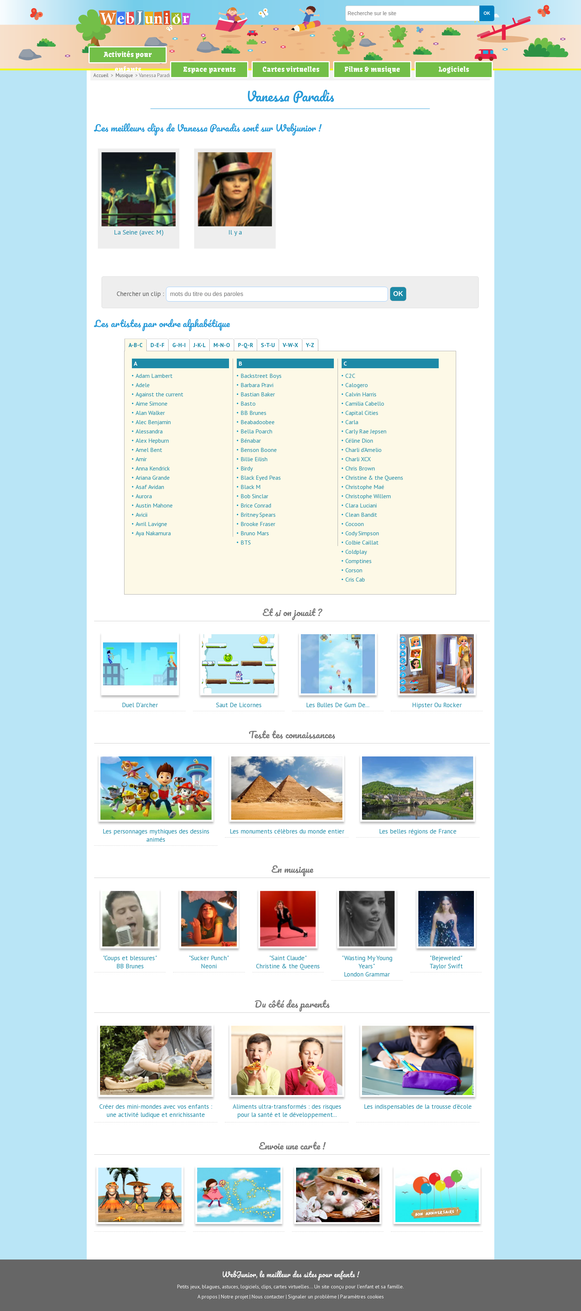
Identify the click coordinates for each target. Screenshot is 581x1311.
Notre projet (234, 1296)
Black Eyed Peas (260, 477)
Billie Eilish (254, 459)
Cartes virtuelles (290, 69)
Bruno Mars (254, 533)
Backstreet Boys (261, 375)
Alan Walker (150, 412)
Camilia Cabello (364, 403)
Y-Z (310, 345)
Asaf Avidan (150, 486)
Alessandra (149, 431)
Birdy (246, 468)
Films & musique (372, 69)
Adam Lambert (154, 375)
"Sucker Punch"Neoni (209, 958)
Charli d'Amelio (363, 449)
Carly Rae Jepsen (365, 431)
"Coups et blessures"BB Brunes (130, 958)
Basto (248, 403)
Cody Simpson (362, 533)
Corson (353, 570)
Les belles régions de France (417, 827)
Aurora (144, 496)
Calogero (356, 385)
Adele (143, 385)
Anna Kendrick (153, 468)
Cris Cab (355, 579)
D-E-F (157, 345)
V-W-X (290, 345)
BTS (245, 542)
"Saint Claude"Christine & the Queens (288, 958)
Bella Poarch (256, 431)
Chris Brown (360, 468)
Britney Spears (258, 514)
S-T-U (268, 345)
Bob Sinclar (254, 496)
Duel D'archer (140, 701)
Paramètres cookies (362, 1296)
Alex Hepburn (152, 440)
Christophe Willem (368, 496)
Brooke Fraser (257, 524)
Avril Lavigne (151, 524)
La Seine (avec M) (139, 228)
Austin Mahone (154, 505)
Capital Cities (361, 412)
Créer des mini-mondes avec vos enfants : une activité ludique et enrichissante (156, 1106)
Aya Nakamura (153, 533)
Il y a (235, 228)
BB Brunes (253, 412)
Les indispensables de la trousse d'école (417, 1102)
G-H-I (179, 345)
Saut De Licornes (239, 701)
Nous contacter (268, 1296)
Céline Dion (359, 440)
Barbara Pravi (256, 385)
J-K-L (199, 345)
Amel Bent (149, 449)
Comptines (358, 561)
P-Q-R (245, 345)
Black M (250, 486)
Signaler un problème (312, 1296)
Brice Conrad (255, 505)
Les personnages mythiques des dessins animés (156, 831)
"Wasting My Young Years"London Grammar (366, 962)
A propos (207, 1296)
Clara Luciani (361, 505)
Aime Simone (151, 403)
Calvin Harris (360, 394)
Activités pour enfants (128, 62)
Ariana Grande (153, 477)
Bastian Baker (257, 394)
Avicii (141, 514)
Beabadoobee (257, 422)
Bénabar (250, 440)
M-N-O (221, 345)
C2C (350, 375)
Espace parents (209, 69)
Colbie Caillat (362, 542)
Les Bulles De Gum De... (338, 701)
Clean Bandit (361, 514)
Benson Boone (258, 449)
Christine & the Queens (374, 477)
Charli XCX (358, 459)
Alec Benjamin (153, 422)
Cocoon (354, 524)
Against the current (159, 394)
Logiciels (453, 69)
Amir (141, 459)
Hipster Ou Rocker (437, 701)
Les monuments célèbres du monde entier (286, 827)
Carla (351, 422)
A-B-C (136, 345)
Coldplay (356, 551)
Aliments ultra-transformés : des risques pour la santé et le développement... (286, 1106)
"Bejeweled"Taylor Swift (446, 958)
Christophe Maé (364, 486)
